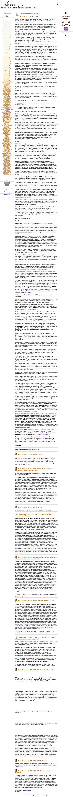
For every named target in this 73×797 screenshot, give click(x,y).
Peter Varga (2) (7, 66)
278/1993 (32, 100)
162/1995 (21, 422)
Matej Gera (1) (7, 123)
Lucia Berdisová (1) (7, 98)
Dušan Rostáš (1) (6, 130)
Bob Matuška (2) (7, 79)
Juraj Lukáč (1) (7, 167)
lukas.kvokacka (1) (7, 120)
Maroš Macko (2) (7, 69)
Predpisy (66, 28)
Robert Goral (23, 16)
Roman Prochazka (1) (7, 157)
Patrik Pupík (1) (7, 158)
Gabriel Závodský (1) (7, 113)
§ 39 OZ (20, 29)
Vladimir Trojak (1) (7, 142)
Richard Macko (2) (7, 63)
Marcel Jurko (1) (7, 87)
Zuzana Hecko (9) (6, 32)
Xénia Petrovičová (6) (7, 37)
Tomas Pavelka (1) (7, 119)
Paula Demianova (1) (7, 160)
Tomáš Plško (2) (7, 76)
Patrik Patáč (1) (7, 96)
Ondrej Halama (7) (7, 34)
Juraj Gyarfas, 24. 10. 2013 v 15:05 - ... (30, 454)
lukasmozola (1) (7, 137)
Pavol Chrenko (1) (7, 166)
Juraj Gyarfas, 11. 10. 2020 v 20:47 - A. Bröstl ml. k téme (37, 670)
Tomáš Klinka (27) (7, 24)
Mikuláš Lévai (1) (7, 99)
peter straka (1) (7, 161)
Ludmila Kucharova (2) (7, 82)
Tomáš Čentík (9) (7, 33)
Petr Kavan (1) (7, 124)
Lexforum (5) (7, 40)
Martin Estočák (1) (7, 146)
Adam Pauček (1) (7, 165)
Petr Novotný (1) (7, 106)
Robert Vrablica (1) (7, 154)
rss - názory (7, 192)
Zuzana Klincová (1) (7, 128)
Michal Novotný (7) (7, 36)
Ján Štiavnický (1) (6, 174)
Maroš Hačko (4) (7, 49)
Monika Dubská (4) (7, 44)
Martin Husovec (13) (7, 28)
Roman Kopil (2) (7, 62)
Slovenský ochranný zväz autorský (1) (7, 126)
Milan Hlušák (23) (6, 27)
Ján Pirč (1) (7, 135)
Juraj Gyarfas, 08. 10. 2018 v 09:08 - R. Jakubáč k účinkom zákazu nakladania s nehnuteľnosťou (36, 558)
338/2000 (31, 107)
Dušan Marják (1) (7, 141)
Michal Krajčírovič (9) (7, 31)
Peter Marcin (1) (7, 131)
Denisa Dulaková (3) (7, 52)
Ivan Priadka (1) (7, 152)
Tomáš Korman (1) (7, 172)
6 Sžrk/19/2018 (27, 790)
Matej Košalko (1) (6, 168)
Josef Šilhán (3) (7, 53)
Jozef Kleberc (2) (7, 73)
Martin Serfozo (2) (6, 60)
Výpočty (66, 30)
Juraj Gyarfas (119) (7, 21)
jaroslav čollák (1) (7, 155)
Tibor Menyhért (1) (7, 100)
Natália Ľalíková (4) (7, 50)
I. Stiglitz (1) (6, 136)
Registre (66, 29)
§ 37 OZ (45, 739)
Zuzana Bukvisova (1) (7, 116)
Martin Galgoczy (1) (7, 102)
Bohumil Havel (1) (6, 118)
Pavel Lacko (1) (7, 170)
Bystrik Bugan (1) (6, 156)
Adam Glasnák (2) (6, 81)
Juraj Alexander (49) (7, 22)
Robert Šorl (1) (7, 150)
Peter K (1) (7, 95)
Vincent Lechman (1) (7, 151)
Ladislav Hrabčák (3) (7, 56)
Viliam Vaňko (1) (7, 162)
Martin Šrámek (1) (7, 105)
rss (7, 190)
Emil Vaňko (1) (7, 122)
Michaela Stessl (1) (7, 88)
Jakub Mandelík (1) (7, 140)
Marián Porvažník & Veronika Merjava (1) (7, 110)
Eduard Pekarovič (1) (7, 114)
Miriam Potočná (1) (7, 133)
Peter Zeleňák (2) (7, 75)
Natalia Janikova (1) (7, 164)
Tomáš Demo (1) (7, 97)
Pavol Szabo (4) (7, 45)
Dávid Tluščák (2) (6, 71)
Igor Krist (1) (6, 127)
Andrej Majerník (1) (7, 129)
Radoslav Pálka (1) (7, 86)
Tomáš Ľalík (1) (7, 134)
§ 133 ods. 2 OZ (38, 177)
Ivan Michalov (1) (7, 104)
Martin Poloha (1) (6, 144)
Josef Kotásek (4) (6, 43)
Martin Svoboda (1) (7, 173)
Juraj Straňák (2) (7, 70)
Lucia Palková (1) (6, 163)
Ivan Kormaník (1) (7, 169)
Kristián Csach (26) (7, 25)
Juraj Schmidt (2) (6, 67)
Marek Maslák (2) (7, 65)
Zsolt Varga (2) (7, 77)
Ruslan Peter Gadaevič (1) (7, 107)
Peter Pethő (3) (7, 55)
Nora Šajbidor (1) (7, 115)
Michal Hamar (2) (7, 83)
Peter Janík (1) (7, 108)
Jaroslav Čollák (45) (7, 23)
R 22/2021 (18, 791)
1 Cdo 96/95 (32, 204)
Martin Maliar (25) (6, 26)
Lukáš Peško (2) (7, 74)
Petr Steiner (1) (7, 111)
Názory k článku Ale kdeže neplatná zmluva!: (27, 449)
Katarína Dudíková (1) (6, 94)
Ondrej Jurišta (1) (6, 145)
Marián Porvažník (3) (7, 58)
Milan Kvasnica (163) (7, 20)
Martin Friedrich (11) (7, 30)
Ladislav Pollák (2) (7, 68)
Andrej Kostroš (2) (7, 61)
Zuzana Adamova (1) (7, 171)
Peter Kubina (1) (7, 85)
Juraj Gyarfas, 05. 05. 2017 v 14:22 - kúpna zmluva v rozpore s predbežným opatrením (34, 469)
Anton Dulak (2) (7, 78)
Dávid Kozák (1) (7, 101)
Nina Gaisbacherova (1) (7, 143)
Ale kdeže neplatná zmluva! (29, 14)
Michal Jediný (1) (7, 89)
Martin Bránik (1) (7, 84)
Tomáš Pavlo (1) (7, 92)
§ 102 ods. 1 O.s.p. (37, 494)
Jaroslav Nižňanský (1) (7, 117)
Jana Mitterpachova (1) (7, 149)
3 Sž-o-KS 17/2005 (44, 434)
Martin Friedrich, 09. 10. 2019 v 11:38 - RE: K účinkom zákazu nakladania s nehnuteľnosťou (35, 638)
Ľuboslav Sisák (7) (7, 35)
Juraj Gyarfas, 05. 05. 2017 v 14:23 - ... (30, 507)
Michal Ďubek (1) (7, 147)
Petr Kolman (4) (7, 51)
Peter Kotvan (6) (7, 38)
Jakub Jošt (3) (7, 59)
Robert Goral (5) (7, 41)
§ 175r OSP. (31, 212)
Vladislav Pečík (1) (7, 132)
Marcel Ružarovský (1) (7, 153)
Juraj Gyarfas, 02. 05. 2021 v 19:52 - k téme (32, 761)
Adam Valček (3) (7, 54)
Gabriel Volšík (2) (7, 80)
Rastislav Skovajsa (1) (6, 112)
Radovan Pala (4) (7, 46)
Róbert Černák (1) (7, 139)
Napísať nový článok (7, 186)
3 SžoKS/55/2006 (48, 223)
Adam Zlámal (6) (7, 39)
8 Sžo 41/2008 (26, 197)
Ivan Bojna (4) (7, 48)
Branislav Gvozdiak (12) (7, 29)
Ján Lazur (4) (7, 47)
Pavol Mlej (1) (7, 103)
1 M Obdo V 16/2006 (26, 292)
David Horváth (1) (6, 93)
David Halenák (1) (6, 121)
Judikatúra (66, 27)
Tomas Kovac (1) (7, 148)
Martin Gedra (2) (7, 64)
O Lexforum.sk (7, 194)
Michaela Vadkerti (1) (7, 91)
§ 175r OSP (22, 19)
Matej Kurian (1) (7, 138)
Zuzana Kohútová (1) (7, 90)
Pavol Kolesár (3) (6, 57)
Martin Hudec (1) (7, 159)
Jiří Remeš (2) (7, 72)
